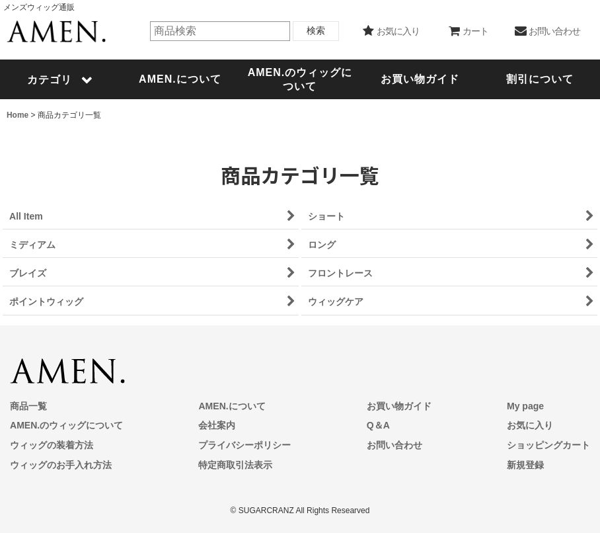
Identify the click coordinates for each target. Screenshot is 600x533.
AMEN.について (231, 406)
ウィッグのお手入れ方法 (61, 465)
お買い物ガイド (399, 406)
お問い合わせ (394, 445)
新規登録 (525, 465)
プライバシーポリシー (244, 445)
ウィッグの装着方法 (51, 445)
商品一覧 (28, 406)
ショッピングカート (548, 445)
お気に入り (530, 425)
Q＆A (378, 425)
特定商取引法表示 (235, 465)
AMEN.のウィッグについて (66, 425)
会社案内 (216, 425)
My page (525, 406)
